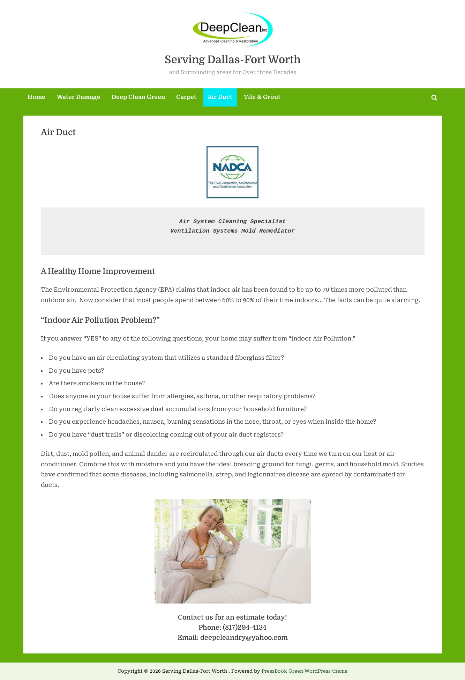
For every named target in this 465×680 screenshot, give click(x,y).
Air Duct (220, 97)
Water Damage (78, 97)
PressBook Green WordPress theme (304, 671)
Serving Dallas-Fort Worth (233, 59)
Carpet (186, 97)
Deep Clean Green (138, 97)
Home (36, 97)
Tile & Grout (262, 97)
